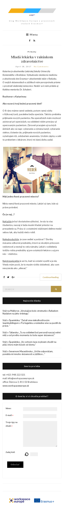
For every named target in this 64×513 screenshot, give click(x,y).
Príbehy (32, 52)
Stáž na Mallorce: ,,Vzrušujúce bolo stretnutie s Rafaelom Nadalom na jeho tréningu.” (30, 312)
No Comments (41, 66)
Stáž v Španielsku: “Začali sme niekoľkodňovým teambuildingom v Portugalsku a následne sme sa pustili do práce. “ (32, 323)
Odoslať (15, 464)
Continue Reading (51, 277)
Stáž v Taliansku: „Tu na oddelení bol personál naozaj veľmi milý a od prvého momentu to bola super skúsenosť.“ (32, 334)
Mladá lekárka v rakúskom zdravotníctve (32, 59)
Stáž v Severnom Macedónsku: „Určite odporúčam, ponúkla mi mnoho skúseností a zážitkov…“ (28, 352)
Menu (32, 34)
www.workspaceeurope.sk (16, 385)
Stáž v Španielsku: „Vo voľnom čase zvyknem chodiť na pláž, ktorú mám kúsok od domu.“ (29, 343)
